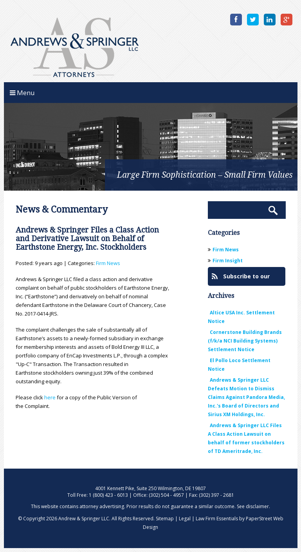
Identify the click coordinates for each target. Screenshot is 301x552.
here (50, 397)
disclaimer (257, 506)
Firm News (108, 263)
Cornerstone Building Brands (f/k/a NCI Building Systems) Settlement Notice (245, 341)
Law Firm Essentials (217, 518)
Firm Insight (228, 260)
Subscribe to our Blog (241, 279)
